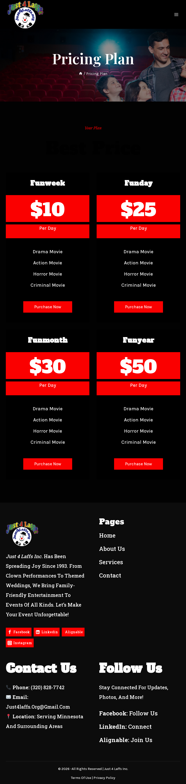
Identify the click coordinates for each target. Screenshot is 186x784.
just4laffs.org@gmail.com (38, 707)
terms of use (81, 778)
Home (107, 535)
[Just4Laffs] (25, 14)
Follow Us (143, 713)
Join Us (141, 740)
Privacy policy (104, 778)
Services (111, 562)
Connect (140, 726)
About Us (112, 549)
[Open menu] (176, 14)
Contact (110, 575)
